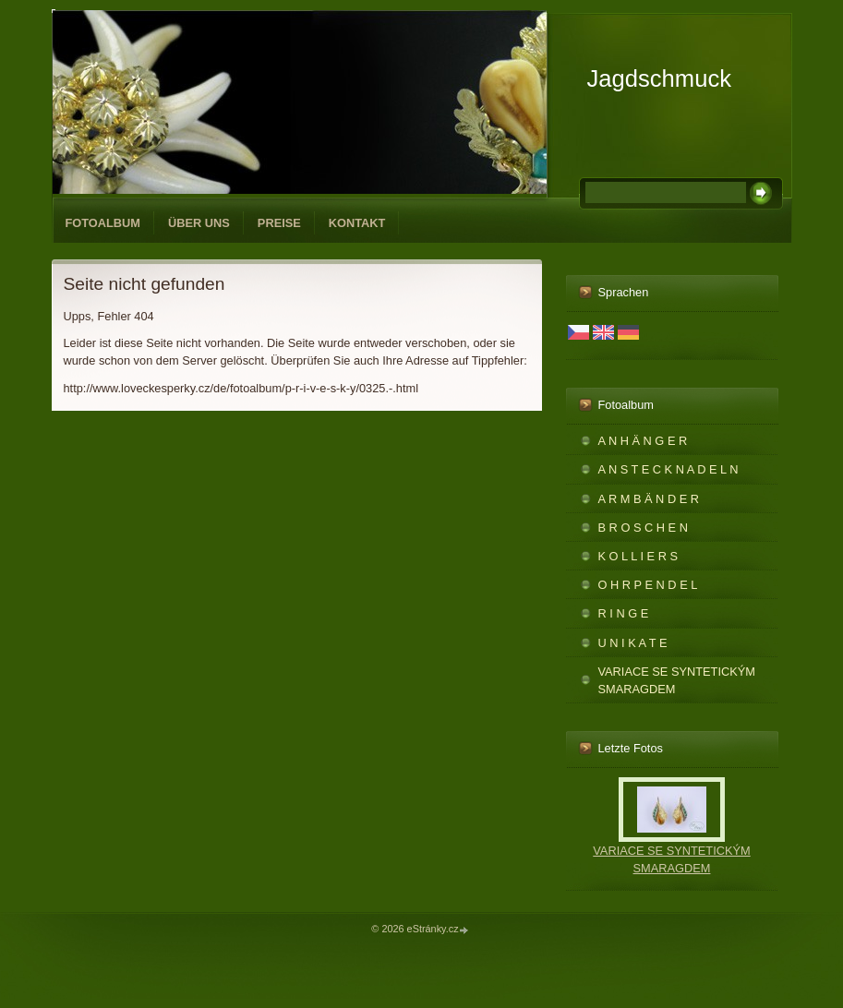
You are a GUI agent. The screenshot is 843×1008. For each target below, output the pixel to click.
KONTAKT (357, 223)
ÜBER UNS (199, 223)
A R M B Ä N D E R (649, 499)
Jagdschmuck (659, 78)
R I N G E (623, 613)
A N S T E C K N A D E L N (668, 469)
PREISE (279, 223)
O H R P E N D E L (648, 585)
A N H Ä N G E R (643, 441)
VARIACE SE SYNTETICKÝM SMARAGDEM (676, 680)
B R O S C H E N (643, 527)
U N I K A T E (633, 643)
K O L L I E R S (638, 556)
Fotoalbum (103, 223)
